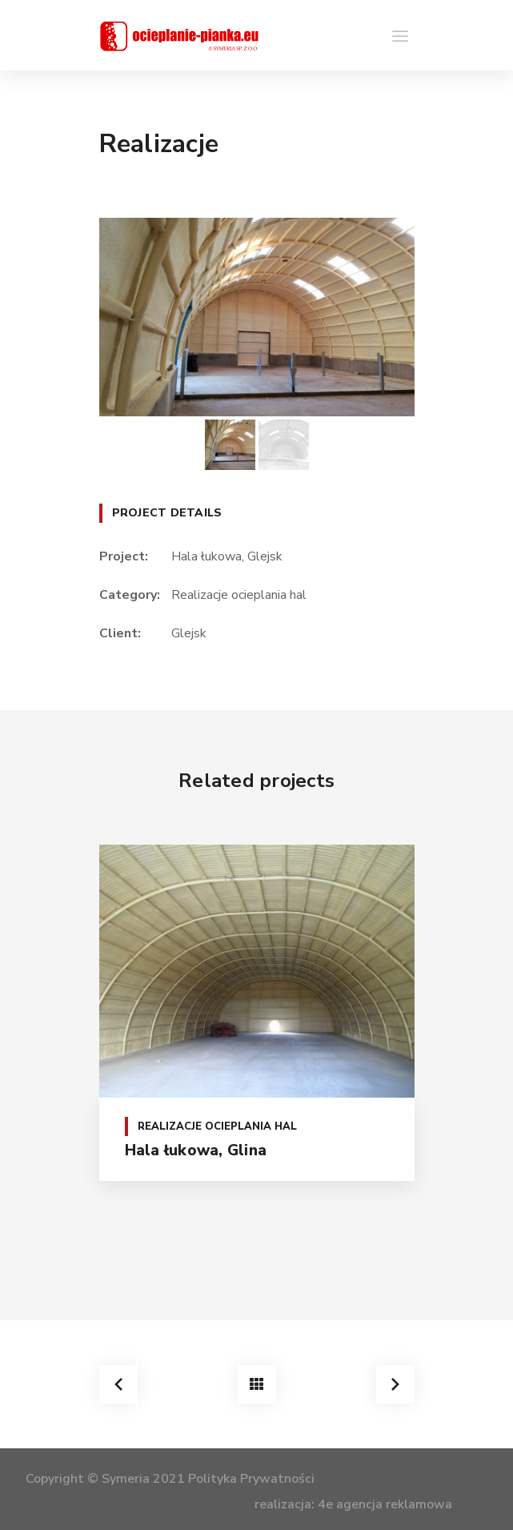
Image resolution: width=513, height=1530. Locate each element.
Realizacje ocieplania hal (239, 595)
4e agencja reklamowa (385, 1504)
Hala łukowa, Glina (196, 1150)
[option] (257, 317)
